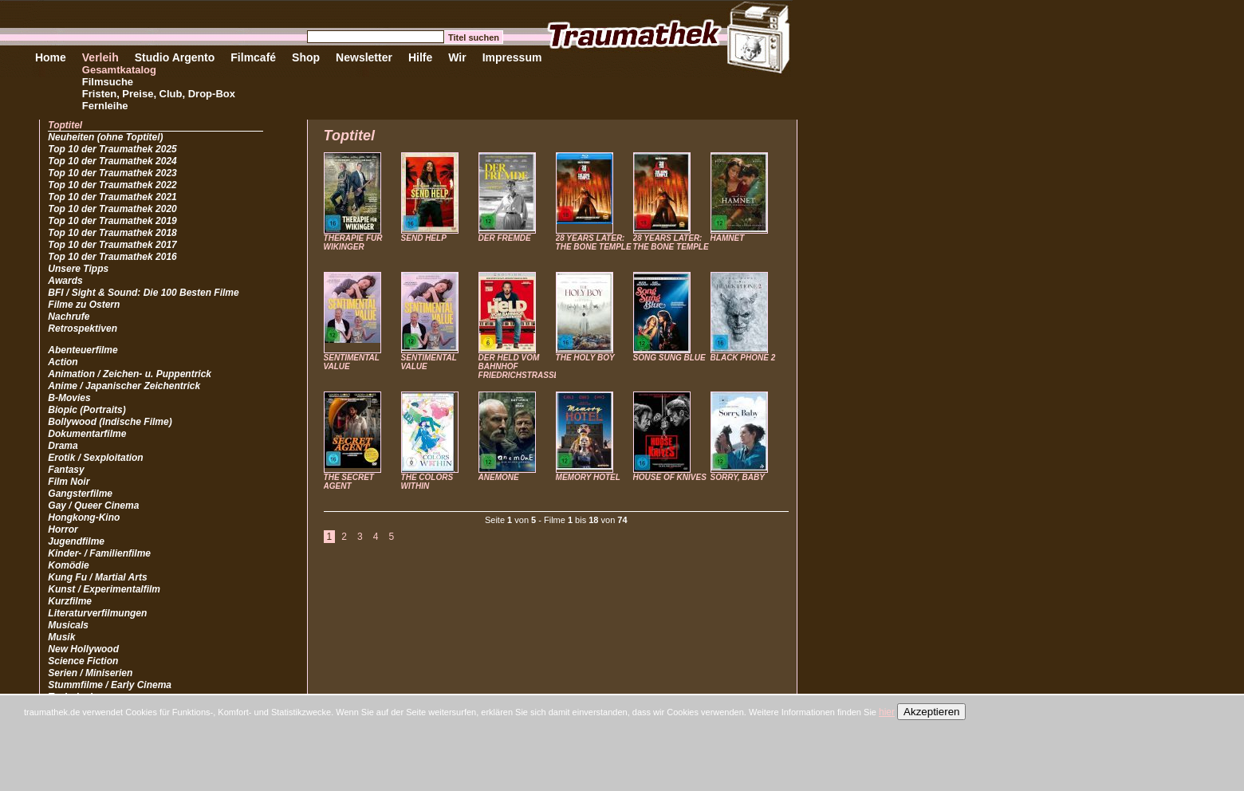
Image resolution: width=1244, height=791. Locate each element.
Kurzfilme (70, 601)
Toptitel (65, 125)
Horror (62, 529)
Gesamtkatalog (119, 70)
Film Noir (68, 481)
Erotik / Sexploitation (95, 457)
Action (62, 362)
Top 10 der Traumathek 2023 (112, 173)
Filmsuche (107, 82)
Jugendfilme (76, 541)
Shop (306, 57)
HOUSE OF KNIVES (670, 477)
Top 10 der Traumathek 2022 (112, 185)
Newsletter (364, 57)
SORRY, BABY (738, 477)
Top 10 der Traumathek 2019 (112, 220)
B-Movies (69, 397)
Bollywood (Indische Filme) (109, 421)
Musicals (68, 625)
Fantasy (66, 469)
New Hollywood (83, 649)
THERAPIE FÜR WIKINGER (353, 242)
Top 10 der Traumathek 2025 (112, 149)
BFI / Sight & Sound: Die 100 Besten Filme (143, 292)
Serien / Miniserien (90, 673)
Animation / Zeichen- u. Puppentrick (129, 374)
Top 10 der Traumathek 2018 (112, 232)
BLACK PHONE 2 (743, 357)
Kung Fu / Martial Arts (97, 577)
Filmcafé (253, 57)
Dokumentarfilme (87, 433)
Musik (61, 637)
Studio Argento (175, 57)
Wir (457, 57)
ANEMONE (498, 477)
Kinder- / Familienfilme (99, 553)
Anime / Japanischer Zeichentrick (124, 386)
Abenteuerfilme (82, 350)
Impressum (512, 57)
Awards (65, 280)
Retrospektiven (82, 328)
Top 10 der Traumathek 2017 (112, 244)
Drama (62, 445)
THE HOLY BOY (585, 357)
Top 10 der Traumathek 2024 (112, 161)
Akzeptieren (931, 712)
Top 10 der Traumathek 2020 (112, 208)
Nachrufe (68, 316)
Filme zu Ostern (84, 304)
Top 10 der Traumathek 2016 (112, 256)
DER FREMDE (504, 238)
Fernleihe (105, 106)
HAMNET (728, 238)
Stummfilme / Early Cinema (109, 685)
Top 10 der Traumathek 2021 (112, 197)
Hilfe (420, 57)
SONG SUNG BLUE (669, 357)
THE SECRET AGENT (349, 481)
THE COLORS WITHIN (427, 481)
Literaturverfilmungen (97, 613)
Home (50, 57)
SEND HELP (424, 238)
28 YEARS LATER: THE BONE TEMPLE (594, 242)
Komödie (68, 565)
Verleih (100, 57)
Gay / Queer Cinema (93, 505)
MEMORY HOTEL (588, 477)
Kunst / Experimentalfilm (104, 589)
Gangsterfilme (80, 493)
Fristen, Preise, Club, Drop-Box (158, 94)
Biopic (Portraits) (86, 409)
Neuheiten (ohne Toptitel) (105, 137)
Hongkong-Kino (84, 517)
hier (887, 712)
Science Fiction (83, 661)
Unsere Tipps (78, 268)
